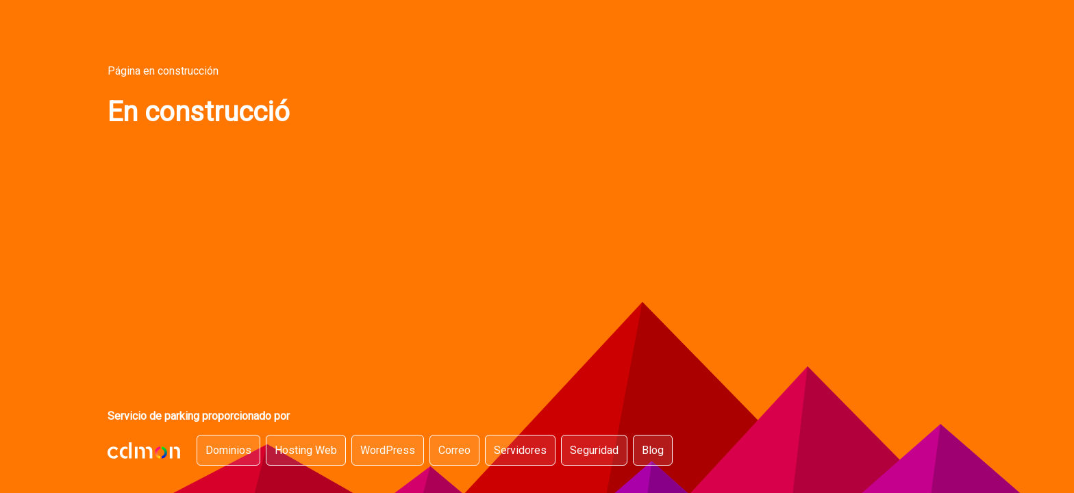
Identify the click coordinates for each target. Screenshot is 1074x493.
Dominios (228, 450)
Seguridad (594, 450)
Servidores (520, 450)
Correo (454, 450)
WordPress (387, 450)
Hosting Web (306, 450)
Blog (653, 450)
